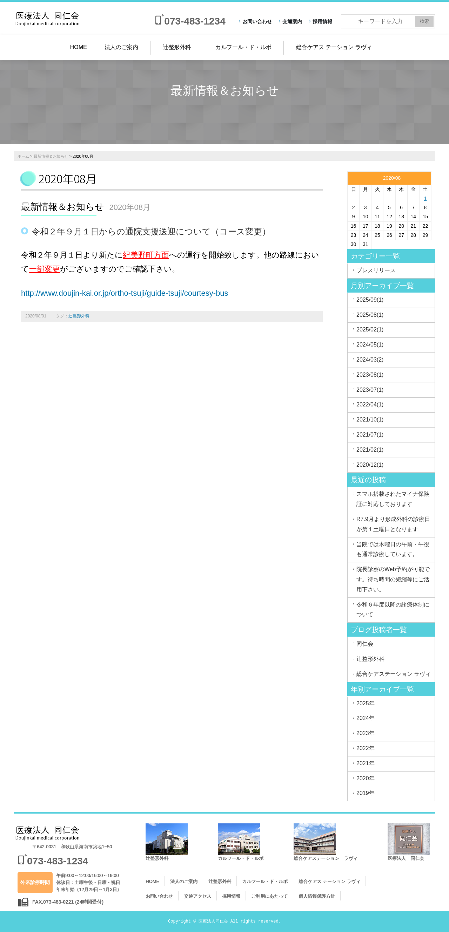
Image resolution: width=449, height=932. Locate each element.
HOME (78, 47)
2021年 (365, 763)
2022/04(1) (369, 404)
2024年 (365, 718)
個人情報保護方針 (317, 896)
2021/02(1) (369, 450)
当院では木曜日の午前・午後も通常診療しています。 (392, 549)
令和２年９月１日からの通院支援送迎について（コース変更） (151, 231)
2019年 (365, 793)
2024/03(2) (369, 360)
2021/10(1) (369, 420)
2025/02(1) (369, 330)
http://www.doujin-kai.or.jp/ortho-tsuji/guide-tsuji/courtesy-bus (124, 293)
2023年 (365, 733)
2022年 (365, 748)
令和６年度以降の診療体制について (392, 610)
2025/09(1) (369, 300)
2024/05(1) (369, 345)
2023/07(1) (369, 390)
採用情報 (322, 21)
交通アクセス (197, 896)
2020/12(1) (369, 465)
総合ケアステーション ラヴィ (393, 674)
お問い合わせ (257, 21)
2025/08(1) (369, 315)
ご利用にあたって (269, 896)
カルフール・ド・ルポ (243, 47)
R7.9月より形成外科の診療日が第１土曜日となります (393, 524)
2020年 (365, 778)
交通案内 (292, 21)
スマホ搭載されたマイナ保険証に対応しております (392, 499)
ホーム (23, 156)
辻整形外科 (177, 47)
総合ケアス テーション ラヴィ (334, 47)
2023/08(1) (369, 375)
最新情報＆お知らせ (51, 156)
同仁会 (364, 644)
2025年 (365, 703)
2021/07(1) (369, 435)
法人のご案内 (121, 47)
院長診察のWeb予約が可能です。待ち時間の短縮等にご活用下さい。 (393, 579)
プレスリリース (376, 270)
